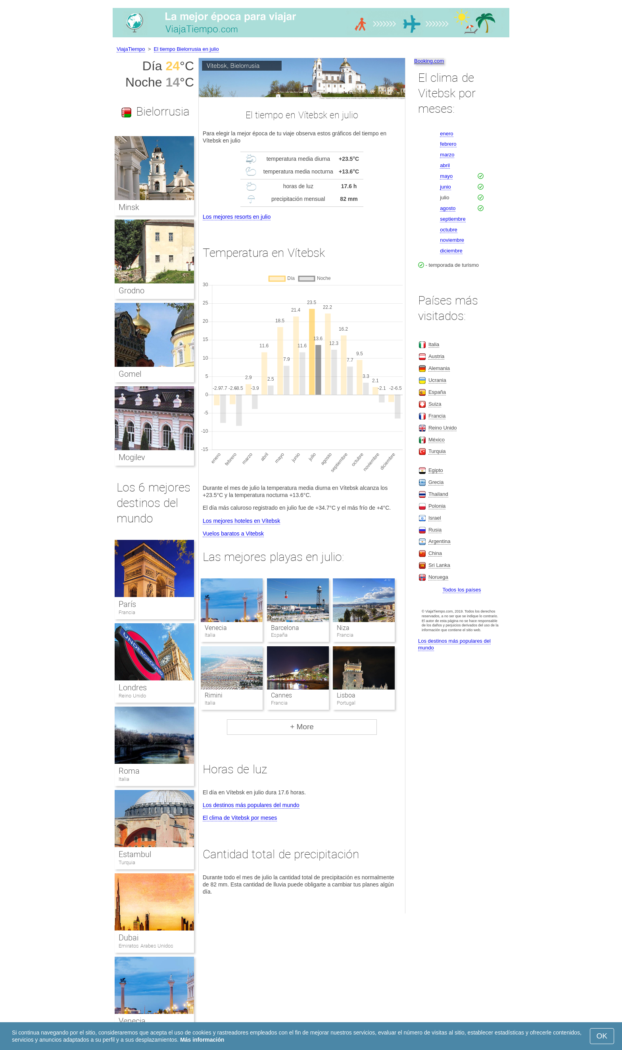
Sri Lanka (439, 565)
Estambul (135, 854)
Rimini (214, 695)
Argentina (439, 541)
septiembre (452, 219)
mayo (446, 176)
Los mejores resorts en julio (237, 217)
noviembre (452, 240)
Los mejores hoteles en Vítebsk (241, 521)
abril (445, 165)
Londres (133, 687)
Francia (127, 612)
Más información (202, 1040)
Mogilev (132, 457)
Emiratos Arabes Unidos (146, 946)
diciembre (451, 251)
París (127, 604)
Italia (124, 779)
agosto (447, 208)
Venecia (216, 628)
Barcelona (285, 628)
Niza (343, 628)
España (437, 392)
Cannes (281, 695)
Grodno (131, 290)
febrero (448, 144)
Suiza (435, 404)
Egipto (435, 470)
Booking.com (429, 61)
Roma (129, 771)
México (436, 440)
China (435, 553)
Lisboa (346, 695)
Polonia (436, 506)
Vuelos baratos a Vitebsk (233, 533)
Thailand (438, 494)
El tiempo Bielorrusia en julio (186, 49)
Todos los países (462, 590)
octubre (448, 230)
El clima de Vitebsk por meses (240, 818)
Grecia (435, 482)
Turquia (127, 862)
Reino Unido (132, 696)
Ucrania (437, 380)
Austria (436, 356)
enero (446, 134)
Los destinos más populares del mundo (251, 805)
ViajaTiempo (131, 49)
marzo (447, 155)
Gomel (130, 374)
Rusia (435, 530)
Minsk (129, 207)
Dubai (128, 937)
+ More (302, 726)
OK (602, 1036)
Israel (434, 518)
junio (445, 187)
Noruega (438, 577)
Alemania (439, 368)
